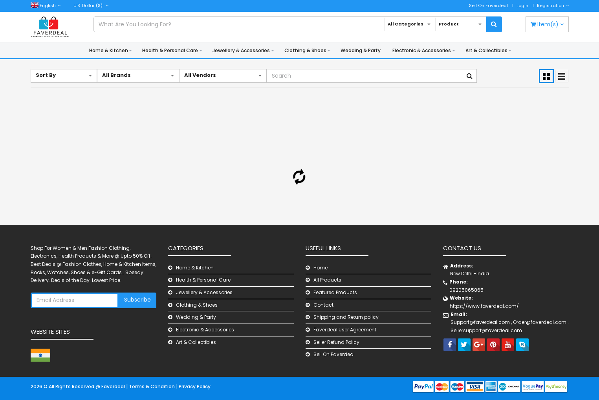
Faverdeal (113, 386)
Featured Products (335, 292)
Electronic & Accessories (421, 50)
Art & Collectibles (486, 50)
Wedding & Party (361, 50)
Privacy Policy (195, 386)
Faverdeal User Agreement (344, 329)
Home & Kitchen (108, 50)
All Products (327, 279)
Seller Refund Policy (336, 342)
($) (90, 5)
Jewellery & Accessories (241, 50)
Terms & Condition (152, 386)
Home (320, 267)
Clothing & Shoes (305, 50)
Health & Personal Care (170, 50)
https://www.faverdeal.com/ (484, 306)
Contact (323, 305)
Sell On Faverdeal (488, 5)
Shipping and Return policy (346, 317)
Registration (553, 5)
